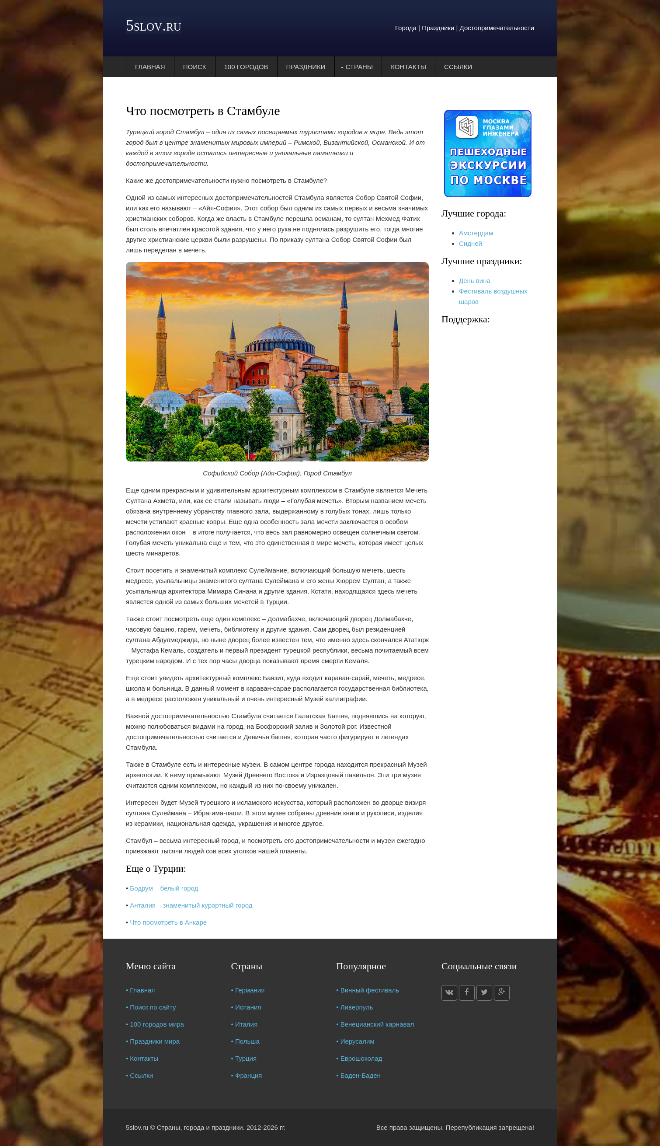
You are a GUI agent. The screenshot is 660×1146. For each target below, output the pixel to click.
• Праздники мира (153, 1041)
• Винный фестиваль (367, 990)
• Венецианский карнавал (375, 1024)
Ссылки (458, 66)
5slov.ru (153, 25)
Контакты (408, 66)
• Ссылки (139, 1075)
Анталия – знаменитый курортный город (191, 905)
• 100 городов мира (155, 1024)
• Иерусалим (355, 1041)
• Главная (140, 990)
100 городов (246, 66)
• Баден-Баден (358, 1075)
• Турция (244, 1058)
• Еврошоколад (359, 1058)
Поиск (194, 66)
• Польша (245, 1041)
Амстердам (476, 233)
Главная (150, 66)
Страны (359, 66)
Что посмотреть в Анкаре (168, 922)
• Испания (246, 1007)
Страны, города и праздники (200, 1127)
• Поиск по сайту (151, 1007)
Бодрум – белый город (164, 888)
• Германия (248, 990)
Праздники (306, 66)
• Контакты (142, 1058)
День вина (474, 280)
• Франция (246, 1075)
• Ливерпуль (354, 1007)
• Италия (244, 1024)
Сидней (470, 243)
